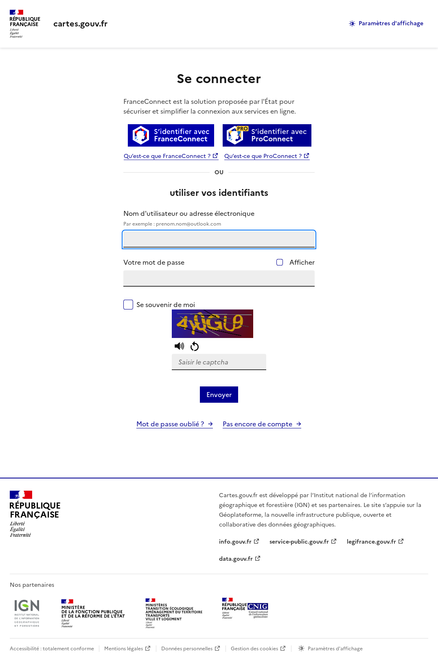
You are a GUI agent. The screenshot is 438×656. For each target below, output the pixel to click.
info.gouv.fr (235, 542)
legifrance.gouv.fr (371, 542)
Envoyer (219, 394)
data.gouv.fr (236, 559)
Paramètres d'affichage (391, 23)
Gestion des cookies (254, 648)
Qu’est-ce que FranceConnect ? (167, 156)
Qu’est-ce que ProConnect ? (263, 156)
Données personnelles (186, 648)
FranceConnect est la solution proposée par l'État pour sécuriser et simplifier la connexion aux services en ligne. (209, 106)
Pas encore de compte (257, 424)
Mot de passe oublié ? (170, 424)
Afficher (302, 262)
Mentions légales (123, 648)
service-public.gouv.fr (299, 542)
